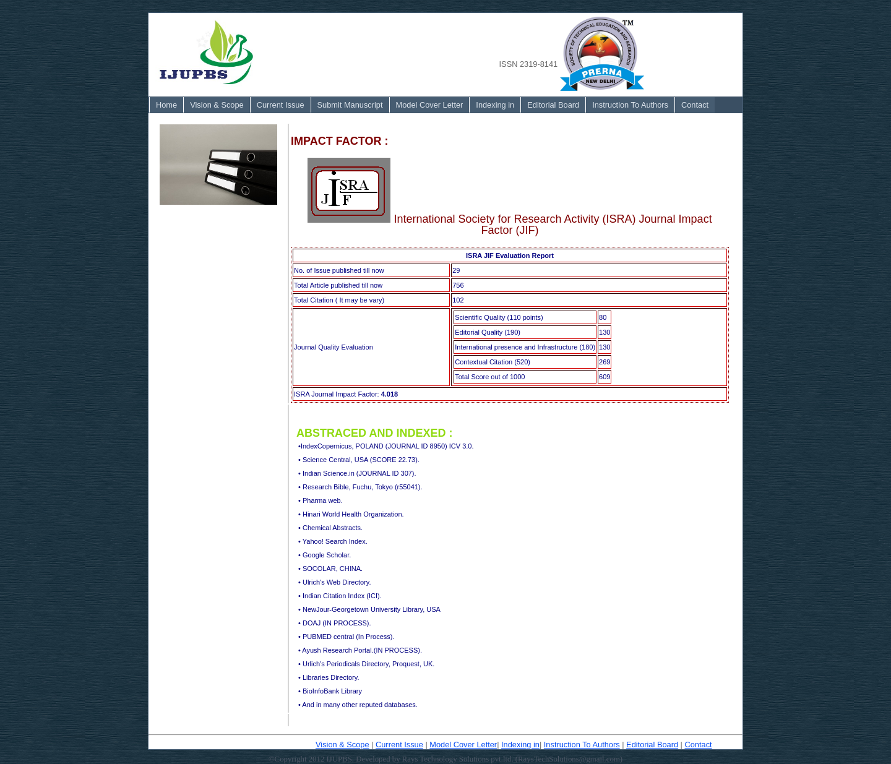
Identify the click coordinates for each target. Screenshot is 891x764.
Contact (694, 104)
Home (166, 104)
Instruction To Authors (630, 104)
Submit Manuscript (350, 104)
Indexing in (495, 104)
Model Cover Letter (429, 104)
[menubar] (432, 105)
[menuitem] (166, 105)
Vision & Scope (217, 104)
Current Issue (280, 104)
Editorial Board (553, 104)
